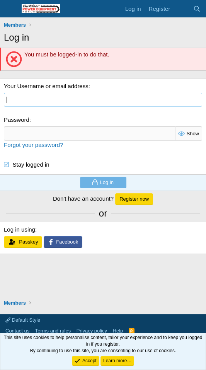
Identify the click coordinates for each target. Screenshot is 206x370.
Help (118, 331)
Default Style (22, 320)
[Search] (196, 9)
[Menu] (11, 9)
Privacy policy (92, 331)
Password (16, 119)
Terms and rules (53, 331)
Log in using (19, 229)
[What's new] (181, 9)
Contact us (17, 331)
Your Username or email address (46, 86)
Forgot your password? (33, 145)
